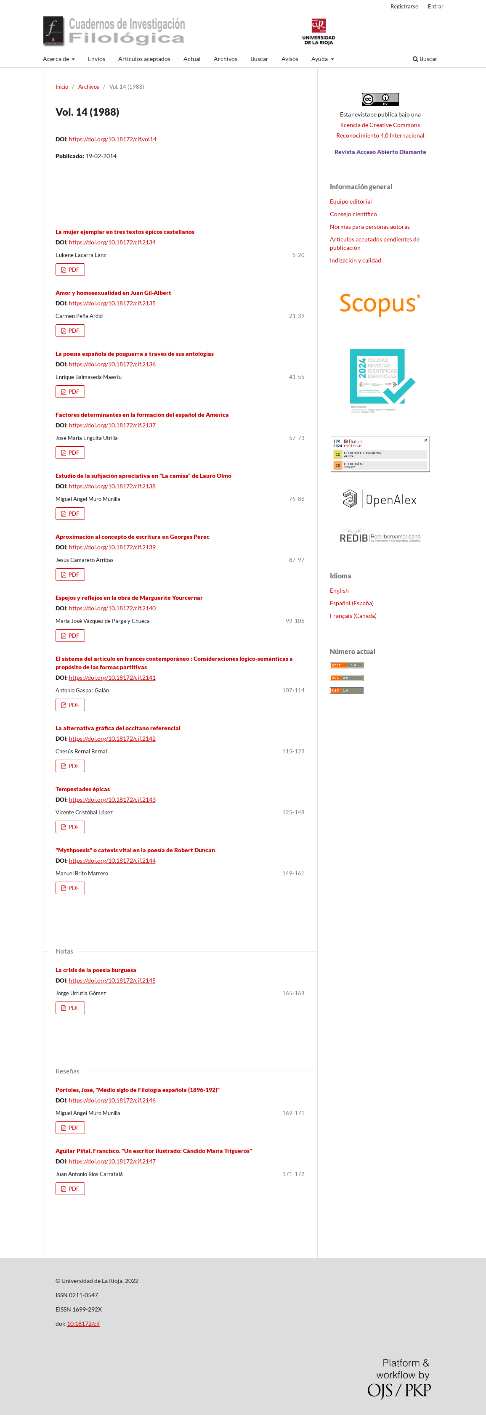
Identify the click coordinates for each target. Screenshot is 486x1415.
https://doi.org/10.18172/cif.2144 (112, 860)
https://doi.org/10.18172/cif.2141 (112, 677)
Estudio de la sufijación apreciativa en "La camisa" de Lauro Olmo (143, 475)
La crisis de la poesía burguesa (96, 969)
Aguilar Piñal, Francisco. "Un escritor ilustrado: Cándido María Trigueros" (154, 1150)
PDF (73, 269)
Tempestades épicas (83, 788)
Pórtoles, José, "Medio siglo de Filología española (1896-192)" (138, 1089)
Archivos (225, 58)
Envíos (96, 58)
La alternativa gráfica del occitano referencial (118, 727)
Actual (192, 58)
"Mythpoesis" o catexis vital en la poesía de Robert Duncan (135, 849)
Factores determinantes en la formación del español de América (142, 414)
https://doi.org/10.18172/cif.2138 (112, 486)
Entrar (436, 6)
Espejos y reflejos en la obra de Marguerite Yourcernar (129, 597)
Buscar (259, 58)
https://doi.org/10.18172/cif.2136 (112, 364)
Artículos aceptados (144, 58)
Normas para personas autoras (370, 226)
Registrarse (404, 6)
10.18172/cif (83, 1323)
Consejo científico (353, 213)
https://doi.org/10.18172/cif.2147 (112, 1161)
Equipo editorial (351, 201)
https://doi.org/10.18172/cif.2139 (112, 547)
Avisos (290, 58)
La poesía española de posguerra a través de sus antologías (135, 353)
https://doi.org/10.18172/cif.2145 (112, 980)
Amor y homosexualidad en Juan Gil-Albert (113, 292)
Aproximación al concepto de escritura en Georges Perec (133, 536)
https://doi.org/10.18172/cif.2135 (112, 303)
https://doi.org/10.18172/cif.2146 (112, 1100)
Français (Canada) (353, 615)
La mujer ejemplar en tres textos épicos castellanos (125, 231)
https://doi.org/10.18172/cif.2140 (112, 608)
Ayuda (320, 58)
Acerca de (56, 58)
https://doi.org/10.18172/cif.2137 (112, 425)
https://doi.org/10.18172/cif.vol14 (113, 139)
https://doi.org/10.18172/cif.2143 (112, 799)
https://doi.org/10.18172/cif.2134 (112, 242)
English (339, 590)
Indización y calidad (355, 260)
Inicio (62, 86)
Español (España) (352, 603)
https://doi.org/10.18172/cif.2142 (112, 738)
